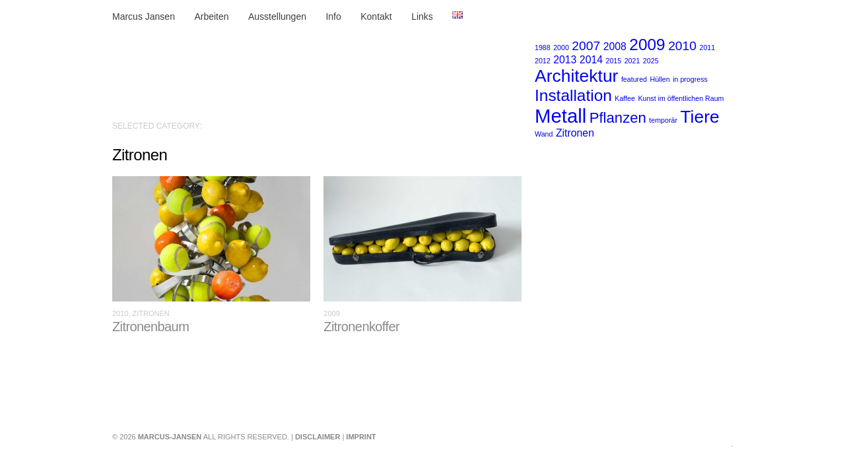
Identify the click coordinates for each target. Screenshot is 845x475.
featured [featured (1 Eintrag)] (634, 79)
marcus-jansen (170, 437)
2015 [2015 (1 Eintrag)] (614, 61)
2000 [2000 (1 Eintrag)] (561, 47)
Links (422, 16)
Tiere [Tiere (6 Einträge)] (699, 117)
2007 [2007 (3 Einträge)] (586, 46)
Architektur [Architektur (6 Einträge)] (576, 76)
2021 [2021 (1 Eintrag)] (632, 61)
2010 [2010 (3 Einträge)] (682, 46)
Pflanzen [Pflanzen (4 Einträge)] (618, 118)
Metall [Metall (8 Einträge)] (560, 116)
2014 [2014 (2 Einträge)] (591, 59)
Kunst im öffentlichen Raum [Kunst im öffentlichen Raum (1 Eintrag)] (681, 98)
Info (333, 16)
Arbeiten (211, 16)
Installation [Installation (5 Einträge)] (573, 95)
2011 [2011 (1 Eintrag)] (707, 47)
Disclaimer (317, 437)
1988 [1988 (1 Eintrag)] (543, 47)
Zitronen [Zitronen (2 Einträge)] (575, 133)
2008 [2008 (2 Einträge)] (614, 46)
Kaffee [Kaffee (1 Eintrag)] (625, 98)
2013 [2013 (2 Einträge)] (564, 59)
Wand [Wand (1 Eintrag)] (544, 134)
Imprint (361, 437)
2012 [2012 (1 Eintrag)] (543, 61)
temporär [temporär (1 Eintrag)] (663, 120)
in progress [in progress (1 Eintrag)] (690, 79)
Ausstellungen (277, 16)
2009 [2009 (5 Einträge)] (647, 44)
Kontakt (375, 16)
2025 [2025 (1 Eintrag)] (651, 61)
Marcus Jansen (143, 16)
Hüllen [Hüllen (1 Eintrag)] (659, 79)
